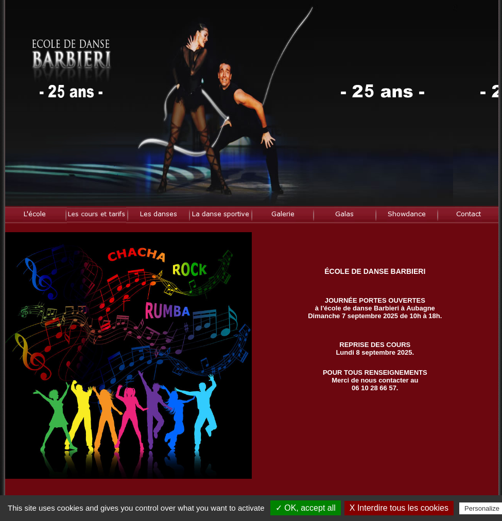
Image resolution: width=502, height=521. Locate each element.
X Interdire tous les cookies (399, 507)
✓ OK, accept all (305, 507)
